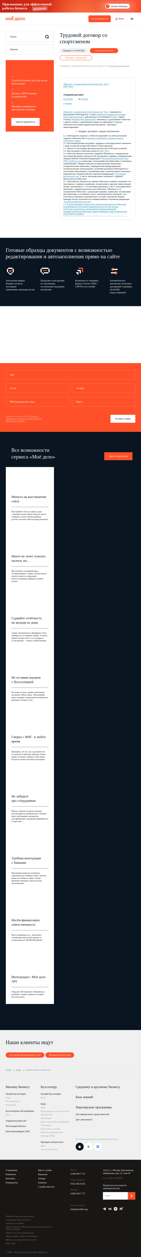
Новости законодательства (52, 1132)
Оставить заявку (123, 418)
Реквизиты (11, 1174)
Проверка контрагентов (52, 1142)
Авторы (41, 1178)
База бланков (46, 1118)
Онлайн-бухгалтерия (16, 1094)
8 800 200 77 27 (78, 1193)
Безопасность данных (15, 1223)
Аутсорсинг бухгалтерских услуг (25, 1055)
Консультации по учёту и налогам (55, 1111)
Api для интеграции (49, 1149)
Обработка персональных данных (20, 1216)
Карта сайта (11, 1243)
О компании (11, 1170)
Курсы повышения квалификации (55, 1122)
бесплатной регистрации (118, 66)
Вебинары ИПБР (48, 1136)
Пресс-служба (45, 1170)
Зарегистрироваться (25, 122)
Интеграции (11, 1105)
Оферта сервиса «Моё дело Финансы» (22, 1236)
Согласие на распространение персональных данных (24, 420)
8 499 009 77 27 (78, 1174)
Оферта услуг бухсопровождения (20, 1233)
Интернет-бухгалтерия (60, 1055)
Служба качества (46, 1187)
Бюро (43, 1104)
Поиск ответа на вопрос (51, 1129)
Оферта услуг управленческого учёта (21, 1240)
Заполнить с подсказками (76, 58)
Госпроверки (46, 1125)
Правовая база (47, 1115)
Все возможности (13, 1101)
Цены (8, 1098)
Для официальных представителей (92, 1114)
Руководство (12, 1182)
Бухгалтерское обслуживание (20, 1111)
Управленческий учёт (16, 1121)
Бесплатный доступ (99, 19)
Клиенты (42, 1182)
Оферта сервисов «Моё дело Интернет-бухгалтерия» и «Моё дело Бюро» (29, 1228)
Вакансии (42, 1174)
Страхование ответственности (18, 1220)
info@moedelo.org (79, 1209)
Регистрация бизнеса (16, 1126)
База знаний (84, 1097)
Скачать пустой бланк (104, 51)
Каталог (14, 49)
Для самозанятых (84, 1119)
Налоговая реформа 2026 (18, 1131)
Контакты (10, 1178)
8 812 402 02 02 (78, 1184)
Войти (121, 19)
